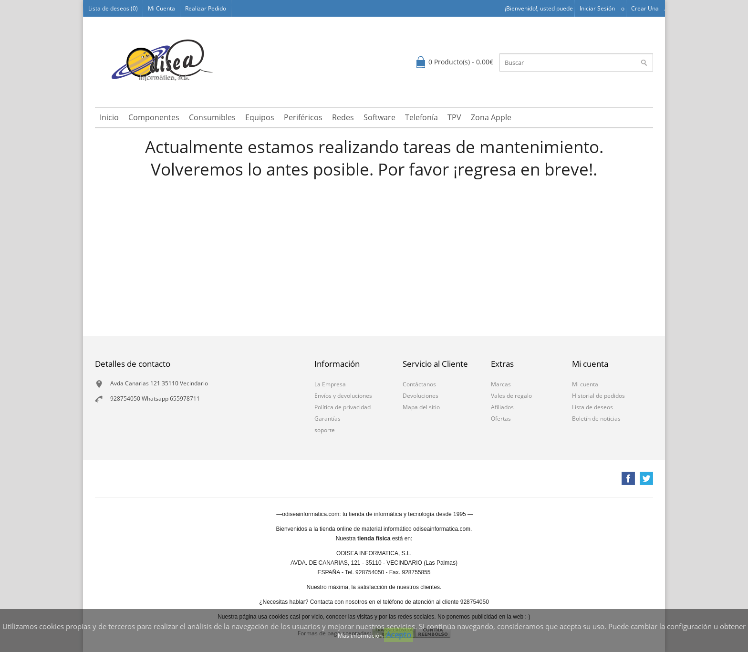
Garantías (327, 418)
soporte (324, 430)
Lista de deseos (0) (113, 8)
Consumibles (212, 117)
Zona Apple (491, 117)
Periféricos (303, 117)
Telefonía (421, 117)
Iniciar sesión (597, 8)
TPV (454, 117)
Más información (361, 635)
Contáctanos (419, 384)
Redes (343, 117)
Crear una (645, 8)
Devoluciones (420, 396)
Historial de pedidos (598, 396)
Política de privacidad (342, 407)
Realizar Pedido (205, 8)
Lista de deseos (592, 407)
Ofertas (501, 418)
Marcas (501, 384)
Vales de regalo (511, 396)
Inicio (109, 117)
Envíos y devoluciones (343, 396)
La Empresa (330, 384)
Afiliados (502, 407)
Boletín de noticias (596, 418)
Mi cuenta (585, 384)
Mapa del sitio (421, 407)
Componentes (153, 117)
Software (379, 117)
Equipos (259, 117)
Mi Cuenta (161, 8)
